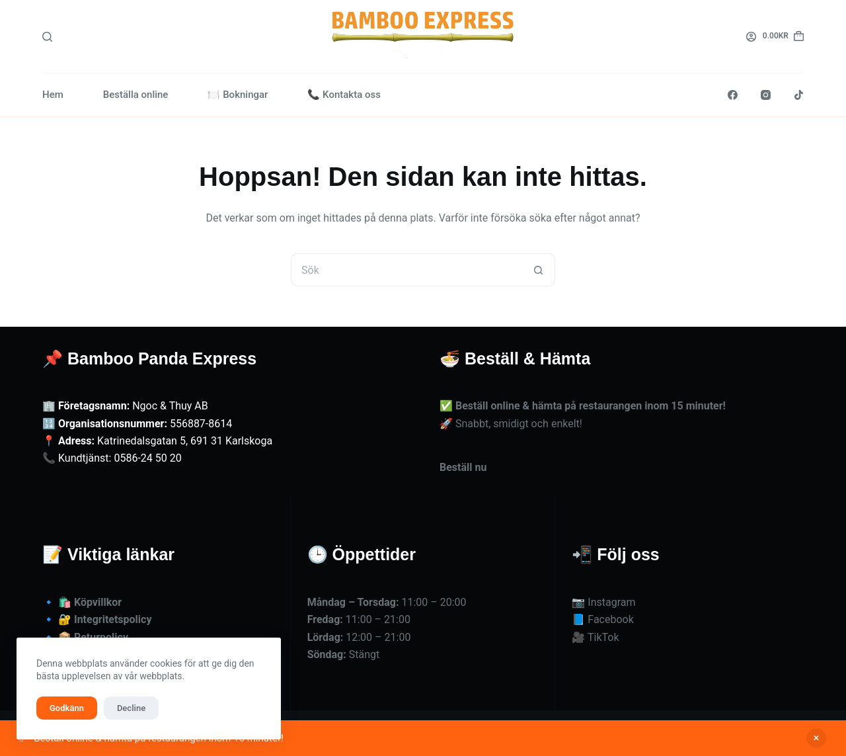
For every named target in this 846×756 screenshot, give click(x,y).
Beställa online (136, 95)
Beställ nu (463, 467)
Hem (52, 95)
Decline (131, 708)
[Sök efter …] (406, 269)
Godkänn (67, 708)
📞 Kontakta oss (344, 95)
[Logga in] (751, 37)
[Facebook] (733, 95)
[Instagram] (766, 95)
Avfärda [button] (816, 738)
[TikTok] (799, 95)
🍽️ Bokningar (238, 95)
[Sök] (47, 37)
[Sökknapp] (538, 269)
